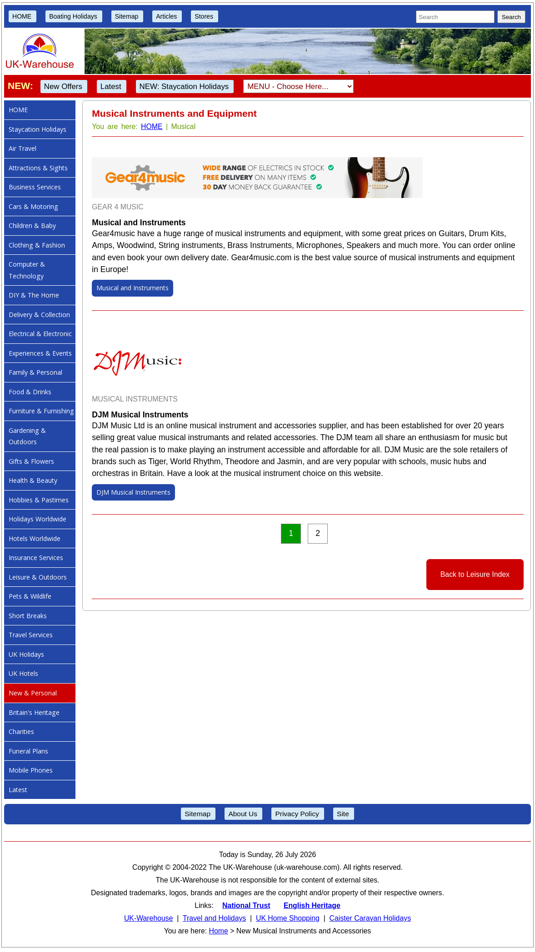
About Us (242, 814)
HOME (21, 16)
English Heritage (312, 905)
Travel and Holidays (214, 918)
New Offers (63, 86)
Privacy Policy (297, 814)
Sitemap (127, 16)
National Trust (246, 905)
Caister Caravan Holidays (370, 918)
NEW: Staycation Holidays (184, 86)
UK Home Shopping (288, 918)
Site (343, 814)
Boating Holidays (73, 16)
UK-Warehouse (148, 918)
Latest (110, 86)
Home (218, 931)
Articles (166, 16)
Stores (204, 16)
